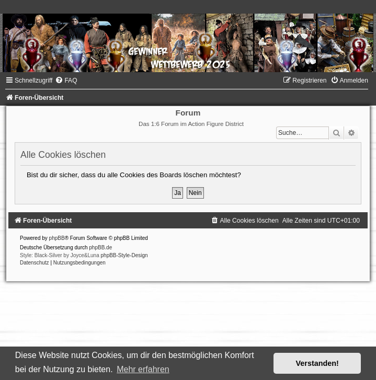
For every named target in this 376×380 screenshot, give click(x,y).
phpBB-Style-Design (124, 255)
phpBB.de (100, 247)
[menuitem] (66, 80)
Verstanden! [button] (317, 363)
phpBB (57, 238)
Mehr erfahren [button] (143, 369)
